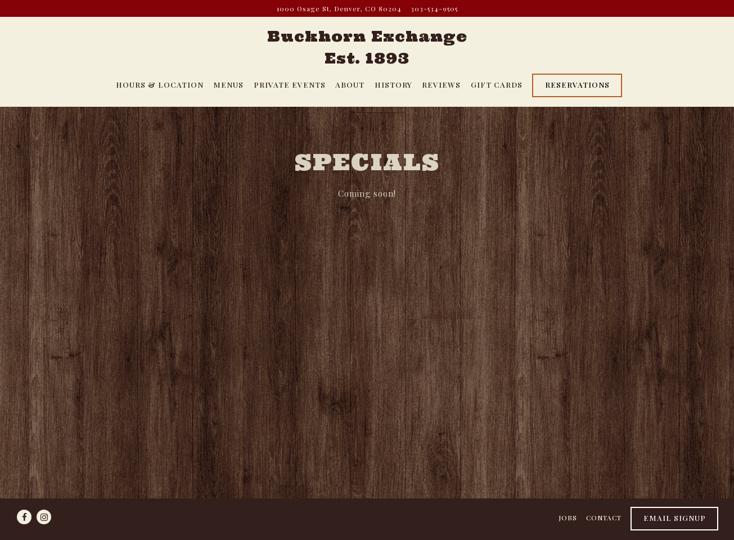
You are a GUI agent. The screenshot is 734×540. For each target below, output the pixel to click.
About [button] (349, 84)
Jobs (568, 517)
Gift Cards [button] (497, 84)
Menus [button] (228, 84)
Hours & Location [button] (160, 84)
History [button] (393, 84)
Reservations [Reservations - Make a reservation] (577, 84)
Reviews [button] (441, 84)
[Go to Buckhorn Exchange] (339, 8)
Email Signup (674, 517)
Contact (604, 517)
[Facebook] (24, 517)
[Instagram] (44, 517)
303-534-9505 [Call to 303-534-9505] (434, 8)
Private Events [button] (290, 84)
